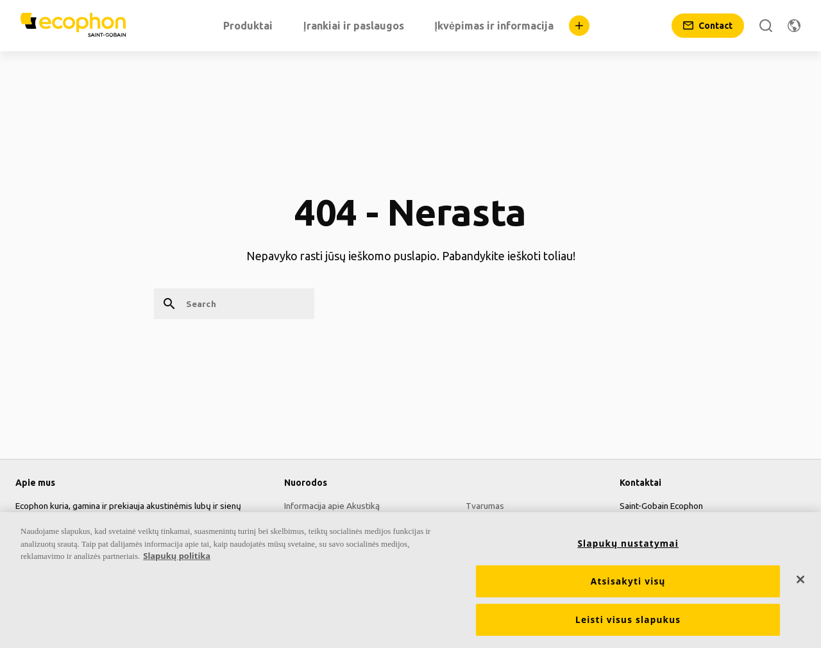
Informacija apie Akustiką (332, 506)
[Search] (765, 25)
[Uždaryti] (800, 585)
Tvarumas (485, 506)
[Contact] (708, 25)
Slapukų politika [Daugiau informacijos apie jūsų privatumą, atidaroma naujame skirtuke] (176, 561)
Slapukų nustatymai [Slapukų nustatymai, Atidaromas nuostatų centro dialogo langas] (628, 549)
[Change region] (794, 25)
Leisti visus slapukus (628, 625)
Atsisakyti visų (628, 587)
